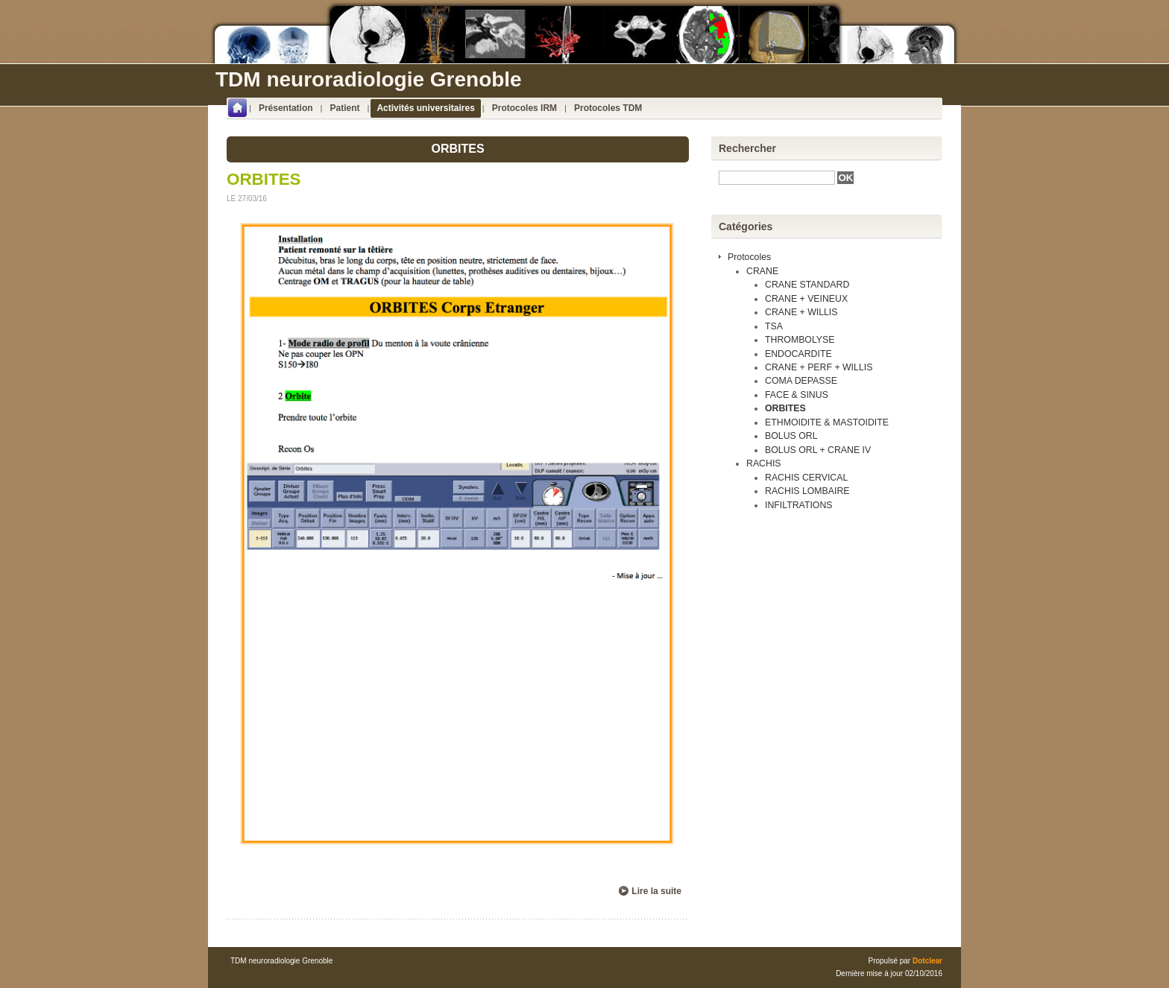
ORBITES (264, 179)
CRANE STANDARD (807, 284)
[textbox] (777, 178)
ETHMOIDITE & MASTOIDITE (827, 422)
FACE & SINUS (796, 395)
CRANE (762, 271)
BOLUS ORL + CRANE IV (818, 450)
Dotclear (927, 961)
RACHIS (763, 463)
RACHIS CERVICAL (806, 477)
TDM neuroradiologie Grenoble (368, 79)
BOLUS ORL (791, 436)
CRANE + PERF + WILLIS (818, 367)
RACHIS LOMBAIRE (807, 491)
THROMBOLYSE (800, 340)
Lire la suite (656, 891)
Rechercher (747, 148)
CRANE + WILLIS (801, 312)
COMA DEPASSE (801, 381)
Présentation (286, 108)
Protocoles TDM (608, 108)
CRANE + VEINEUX (806, 299)
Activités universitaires (425, 108)
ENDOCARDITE (798, 354)
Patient (345, 108)
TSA (774, 326)
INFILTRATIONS (799, 505)
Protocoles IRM (524, 108)
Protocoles (749, 257)
